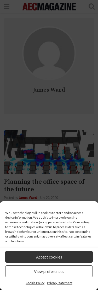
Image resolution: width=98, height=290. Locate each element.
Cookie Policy (35, 283)
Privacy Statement (59, 283)
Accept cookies (49, 257)
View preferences (49, 271)
